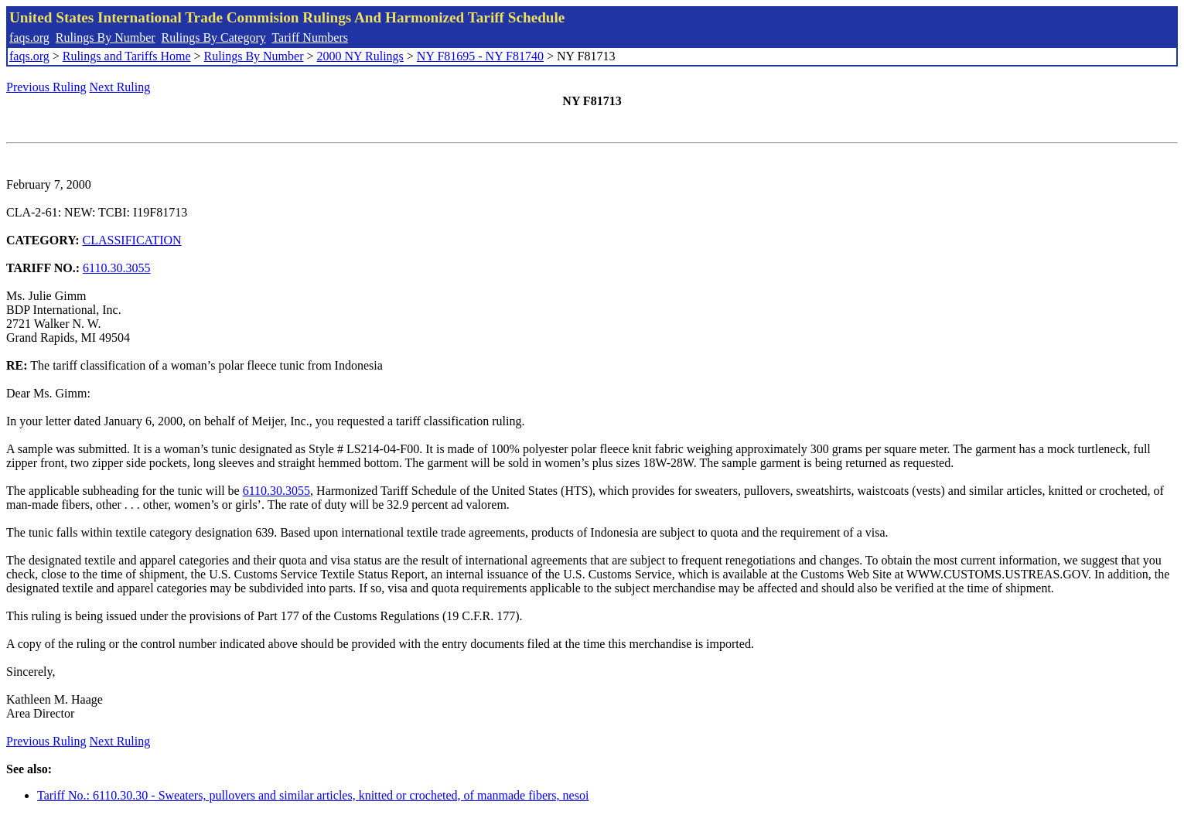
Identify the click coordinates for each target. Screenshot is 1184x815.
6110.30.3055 (116, 268)
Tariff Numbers (309, 37)
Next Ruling (120, 87)
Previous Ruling (46, 87)
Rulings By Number (105, 37)
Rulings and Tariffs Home (127, 56)
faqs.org (29, 37)
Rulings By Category (214, 37)
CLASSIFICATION (132, 240)
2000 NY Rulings (360, 56)
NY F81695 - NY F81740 (480, 56)
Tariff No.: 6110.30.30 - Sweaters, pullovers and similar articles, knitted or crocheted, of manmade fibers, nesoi (313, 795)
